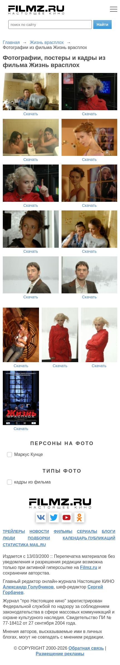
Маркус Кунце (28, 454)
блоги (108, 531)
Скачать (30, 114)
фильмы (63, 531)
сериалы (87, 531)
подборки (39, 538)
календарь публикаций (89, 538)
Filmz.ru (88, 567)
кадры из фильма (32, 482)
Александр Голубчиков (28, 587)
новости (39, 531)
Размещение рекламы (60, 653)
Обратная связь (86, 648)
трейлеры (14, 531)
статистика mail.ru (24, 545)
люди (9, 538)
